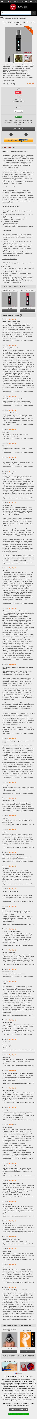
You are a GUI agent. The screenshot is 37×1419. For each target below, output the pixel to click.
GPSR (14, 147)
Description (6, 147)
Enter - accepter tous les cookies (18, 1414)
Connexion (24, 1)
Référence (5, 80)
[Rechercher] (33, 13)
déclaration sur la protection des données (18, 1405)
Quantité (18, 107)
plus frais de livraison (18, 101)
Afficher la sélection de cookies (18, 1409)
